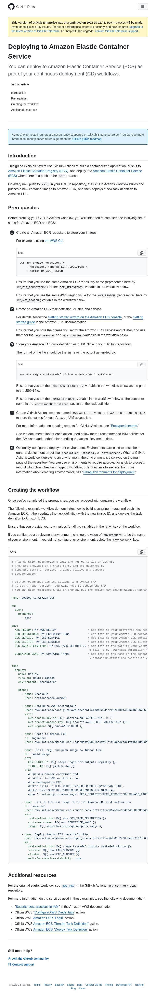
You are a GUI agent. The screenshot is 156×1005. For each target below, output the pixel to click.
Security (59, 984)
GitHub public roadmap (86, 139)
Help (79, 984)
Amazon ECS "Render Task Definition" (61, 923)
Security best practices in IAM (37, 906)
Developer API (124, 984)
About (82, 988)
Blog (73, 988)
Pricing (109, 984)
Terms (37, 984)
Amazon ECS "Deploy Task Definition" (60, 929)
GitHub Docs (25, 7)
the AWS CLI (54, 240)
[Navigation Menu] (143, 6)
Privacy (48, 984)
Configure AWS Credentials (54, 912)
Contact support (21, 964)
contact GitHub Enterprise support (116, 31)
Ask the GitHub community (28, 958)
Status (70, 984)
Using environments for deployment (108, 472)
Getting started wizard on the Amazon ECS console (85, 317)
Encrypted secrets (124, 426)
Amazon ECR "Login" (48, 918)
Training (139, 984)
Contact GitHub (94, 984)
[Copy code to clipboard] (142, 253)
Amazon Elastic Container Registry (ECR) (38, 171)
